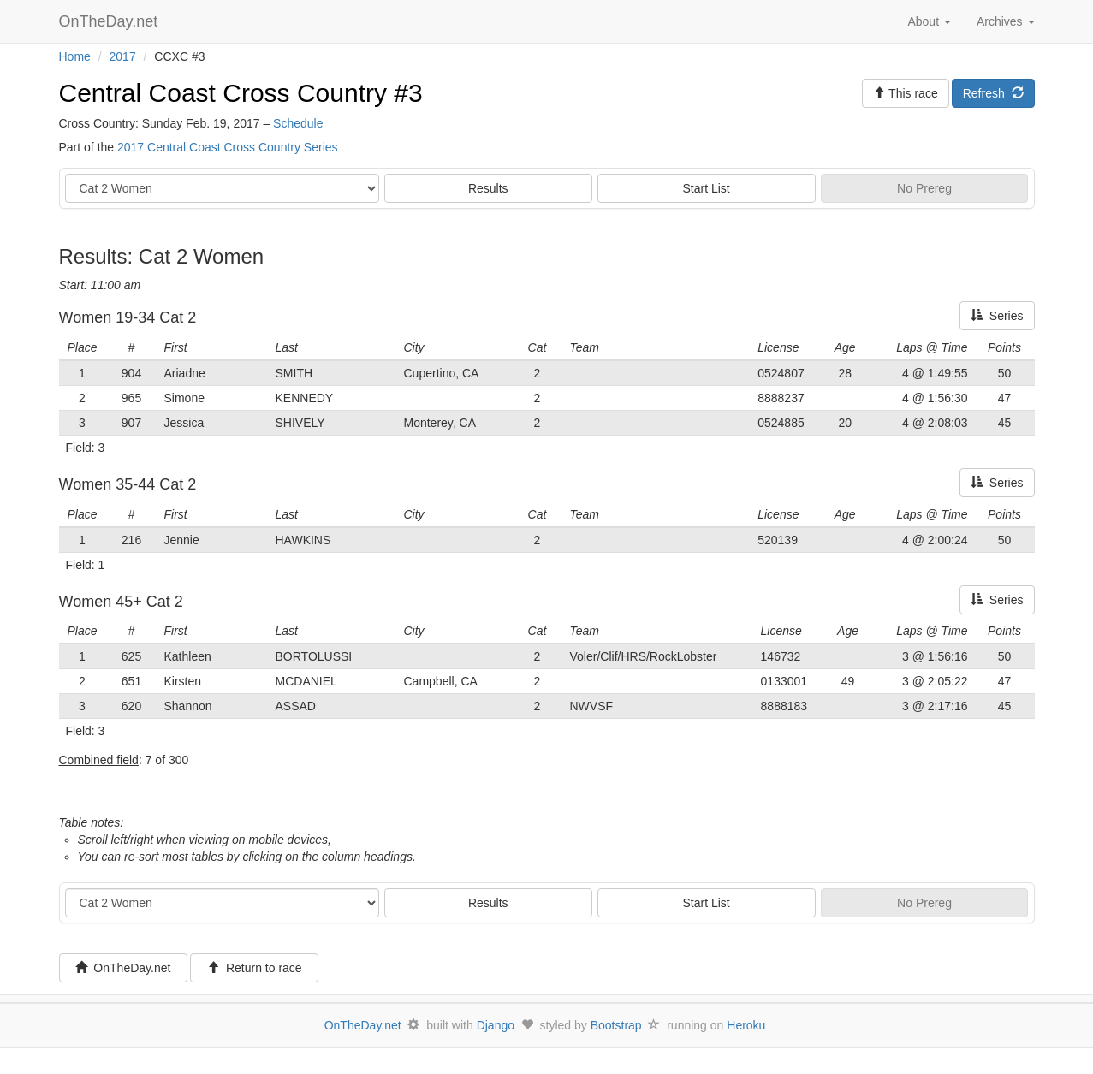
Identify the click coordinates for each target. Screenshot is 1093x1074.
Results (488, 188)
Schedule (298, 123)
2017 (123, 56)
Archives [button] (1006, 21)
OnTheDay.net (111, 21)
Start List (706, 188)
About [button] (928, 21)
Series (997, 316)
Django (495, 1025)
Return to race (254, 968)
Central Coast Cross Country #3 (241, 93)
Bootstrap (616, 1025)
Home (75, 56)
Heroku (746, 1025)
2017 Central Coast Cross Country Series (227, 147)
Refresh (993, 93)
